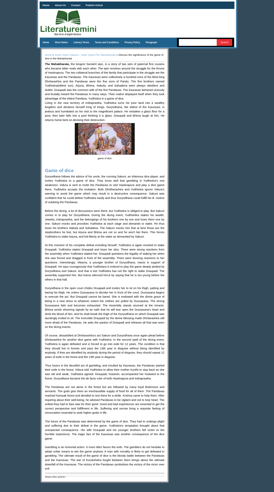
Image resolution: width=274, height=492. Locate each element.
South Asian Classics (67, 54)
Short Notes (61, 42)
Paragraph (151, 42)
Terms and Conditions (107, 42)
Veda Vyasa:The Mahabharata (98, 54)
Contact (75, 5)
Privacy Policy (132, 42)
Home (46, 5)
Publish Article (94, 5)
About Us (60, 5)
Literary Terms (81, 42)
